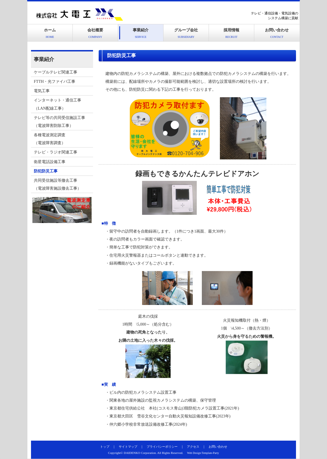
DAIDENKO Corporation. (140, 452)
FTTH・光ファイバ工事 (54, 81)
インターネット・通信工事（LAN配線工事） (57, 104)
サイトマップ (128, 446)
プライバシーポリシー (162, 446)
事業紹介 (141, 33)
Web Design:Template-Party (203, 452)
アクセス (193, 446)
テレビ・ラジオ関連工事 (55, 152)
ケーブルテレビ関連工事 (55, 72)
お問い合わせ (277, 33)
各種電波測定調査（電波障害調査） (49, 139)
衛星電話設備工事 (49, 161)
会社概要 (95, 33)
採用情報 (231, 33)
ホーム (50, 33)
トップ (104, 446)
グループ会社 (186, 33)
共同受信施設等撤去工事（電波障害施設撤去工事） (57, 184)
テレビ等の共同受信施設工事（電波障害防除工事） (59, 121)
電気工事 (42, 90)
